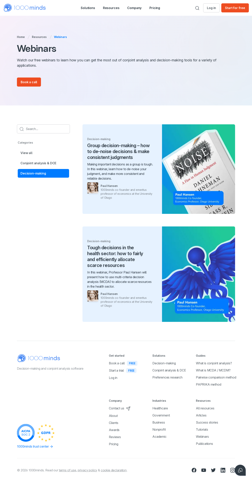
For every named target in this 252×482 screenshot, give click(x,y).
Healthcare (160, 408)
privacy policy (87, 470)
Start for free (235, 8)
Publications (204, 444)
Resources (39, 37)
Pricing (161, 8)
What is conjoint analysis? (214, 363)
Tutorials (202, 429)
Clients (113, 423)
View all (26, 153)
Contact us (119, 408)
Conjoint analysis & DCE (38, 163)
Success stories (207, 422)
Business (158, 422)
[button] (83, 8)
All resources (205, 408)
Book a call (29, 82)
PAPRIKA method (208, 384)
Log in (211, 8)
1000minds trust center (35, 446)
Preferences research (167, 377)
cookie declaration (114, 470)
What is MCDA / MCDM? (213, 370)
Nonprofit (159, 429)
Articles (201, 415)
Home (21, 37)
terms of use (67, 470)
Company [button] (138, 8)
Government (161, 415)
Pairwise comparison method (216, 377)
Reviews (115, 437)
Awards (114, 430)
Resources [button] (111, 8)
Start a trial (122, 370)
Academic (159, 437)
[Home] (24, 7)
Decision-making (33, 173)
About (113, 416)
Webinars (202, 437)
